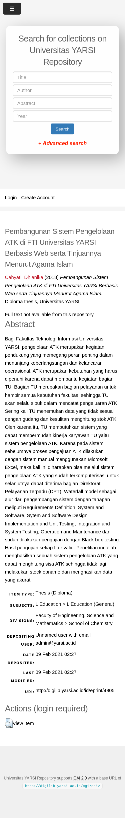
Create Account (38, 197)
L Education (48, 604)
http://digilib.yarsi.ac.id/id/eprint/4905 (75, 690)
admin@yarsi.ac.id (56, 643)
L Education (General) (90, 604)
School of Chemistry (90, 623)
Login (11, 197)
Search (62, 129)
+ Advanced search (62, 143)
